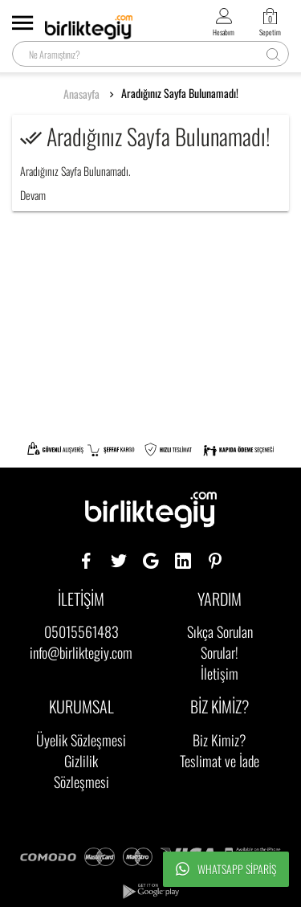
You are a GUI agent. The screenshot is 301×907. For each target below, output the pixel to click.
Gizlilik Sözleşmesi (81, 771)
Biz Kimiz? (219, 739)
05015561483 (81, 631)
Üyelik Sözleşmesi (81, 739)
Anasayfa (81, 94)
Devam (33, 194)
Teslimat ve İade (219, 760)
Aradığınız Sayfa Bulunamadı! (179, 93)
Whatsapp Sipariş (226, 869)
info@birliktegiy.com (81, 652)
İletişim (219, 673)
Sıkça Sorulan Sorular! (220, 642)
